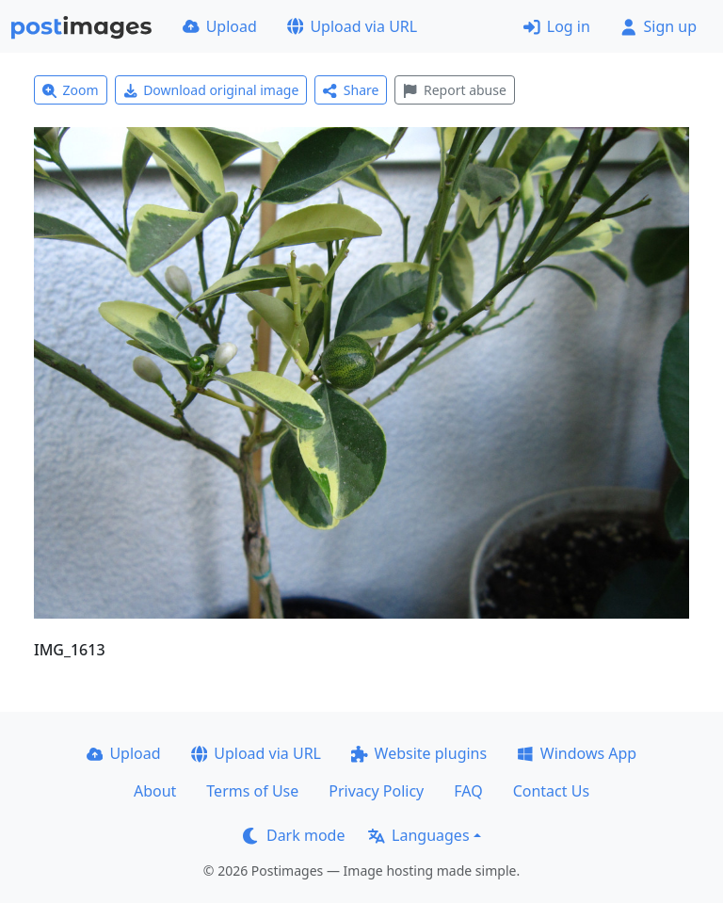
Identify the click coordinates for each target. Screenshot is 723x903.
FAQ (468, 791)
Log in (556, 26)
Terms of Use (252, 791)
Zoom (70, 90)
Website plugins (419, 753)
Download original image (211, 90)
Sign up (658, 26)
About (155, 791)
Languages (418, 835)
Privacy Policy (376, 791)
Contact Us (551, 791)
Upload (220, 26)
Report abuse (454, 90)
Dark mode (294, 835)
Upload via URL (352, 26)
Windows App (576, 753)
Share (350, 90)
